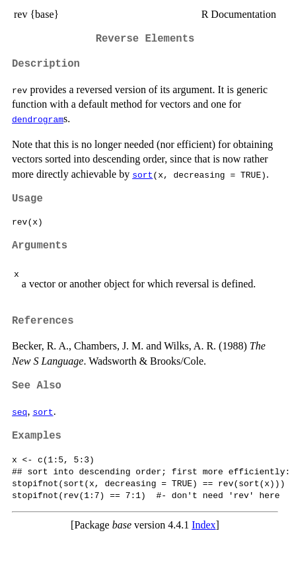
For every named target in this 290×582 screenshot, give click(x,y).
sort (142, 174)
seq (19, 412)
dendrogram (37, 119)
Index (203, 524)
